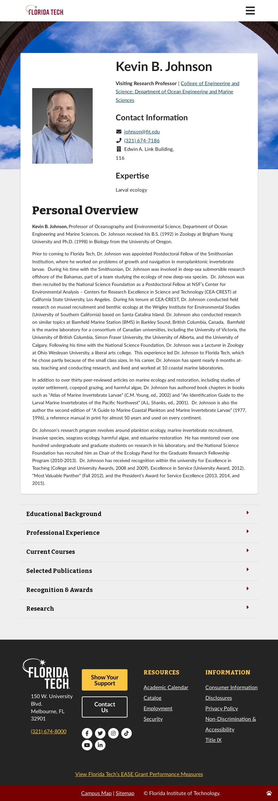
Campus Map (96, 793)
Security (153, 719)
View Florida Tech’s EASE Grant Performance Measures (139, 774)
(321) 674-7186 (142, 140)
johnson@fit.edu (142, 131)
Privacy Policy (221, 708)
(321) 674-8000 (48, 731)
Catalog (152, 698)
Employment (158, 708)
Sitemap (125, 793)
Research (139, 608)
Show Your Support (105, 680)
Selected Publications (139, 570)
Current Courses (139, 551)
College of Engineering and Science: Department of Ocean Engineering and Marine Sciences (177, 91)
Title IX (213, 740)
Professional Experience (139, 532)
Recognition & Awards (139, 589)
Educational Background (139, 513)
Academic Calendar (166, 687)
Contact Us (104, 707)
